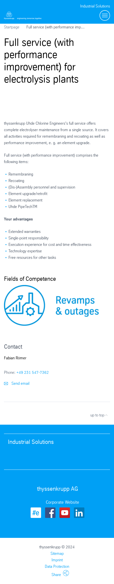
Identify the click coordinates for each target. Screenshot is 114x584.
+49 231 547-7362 (32, 372)
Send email (16, 383)
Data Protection (57, 566)
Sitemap (57, 553)
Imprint (57, 560)
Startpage (11, 27)
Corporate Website (62, 502)
